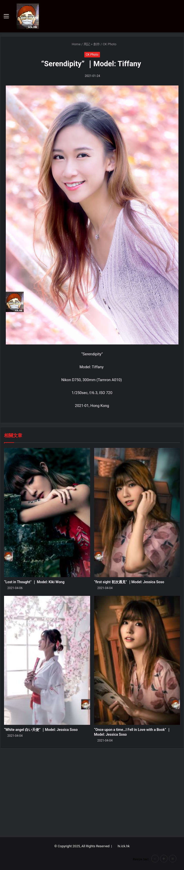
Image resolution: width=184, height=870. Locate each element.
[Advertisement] (92, 794)
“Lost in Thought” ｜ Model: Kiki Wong (34, 582)
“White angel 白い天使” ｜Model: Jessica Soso (41, 730)
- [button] (155, 859)
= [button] (172, 859)
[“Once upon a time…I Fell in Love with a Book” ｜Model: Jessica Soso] (137, 660)
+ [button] (163, 859)
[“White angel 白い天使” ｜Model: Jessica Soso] (47, 660)
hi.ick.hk (123, 846)
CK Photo (109, 44)
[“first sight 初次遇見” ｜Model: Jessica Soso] (137, 512)
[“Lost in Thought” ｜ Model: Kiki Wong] (47, 512)
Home (74, 44)
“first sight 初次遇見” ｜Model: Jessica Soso (129, 582)
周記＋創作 (92, 44)
